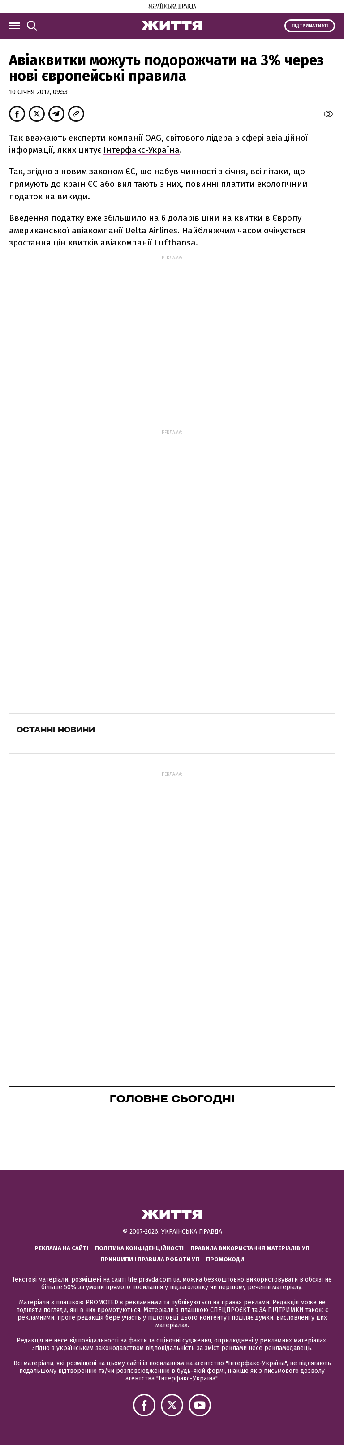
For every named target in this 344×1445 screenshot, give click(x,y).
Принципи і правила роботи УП (149, 1259)
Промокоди (225, 1259)
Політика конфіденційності (139, 1248)
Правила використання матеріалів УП (250, 1248)
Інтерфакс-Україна (141, 150)
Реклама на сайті (61, 1248)
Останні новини (56, 730)
